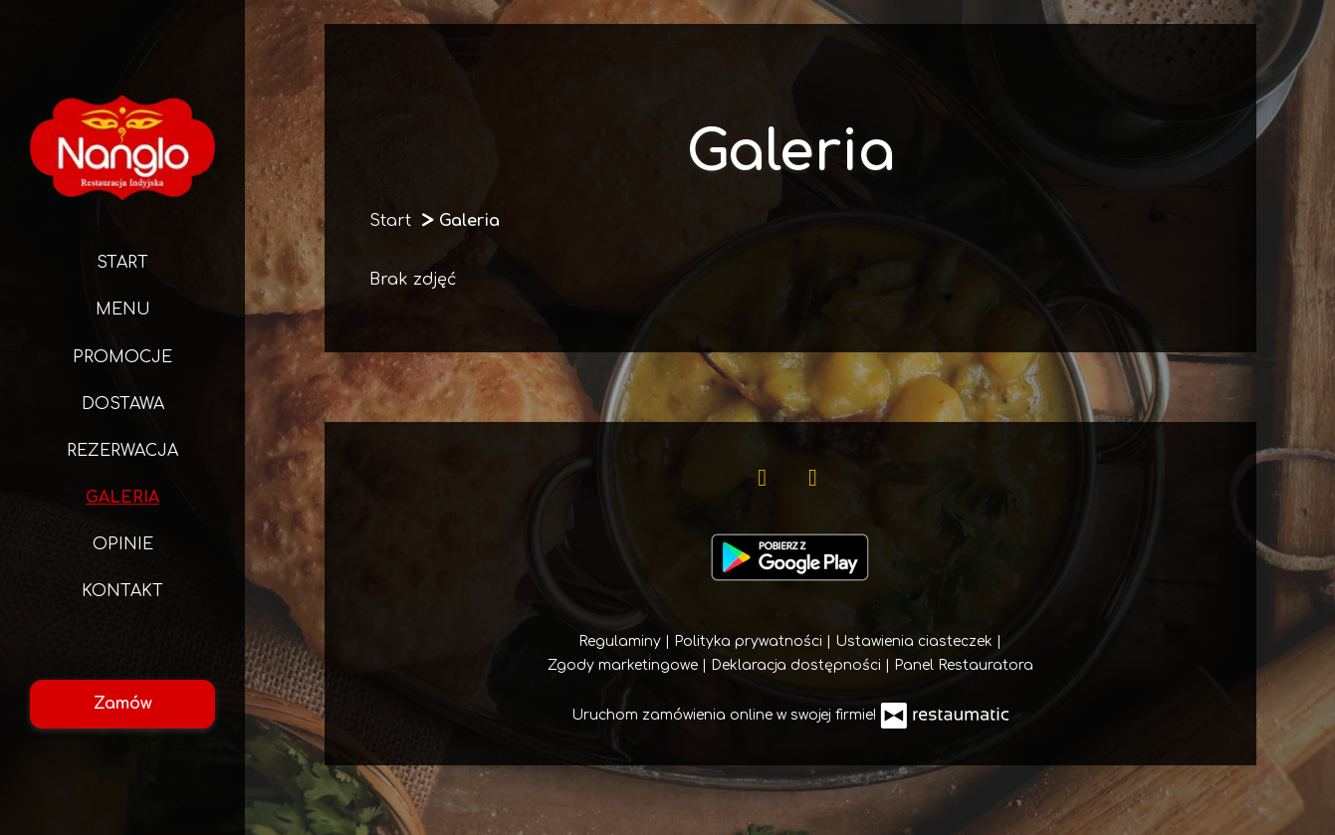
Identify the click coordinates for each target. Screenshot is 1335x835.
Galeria (122, 498)
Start (122, 263)
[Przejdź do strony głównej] (122, 147)
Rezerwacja (122, 451)
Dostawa (123, 404)
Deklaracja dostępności (798, 665)
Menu (123, 309)
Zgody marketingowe (625, 665)
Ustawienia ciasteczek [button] (916, 641)
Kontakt (122, 591)
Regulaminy (621, 641)
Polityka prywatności (750, 641)
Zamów (123, 704)
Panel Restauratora (963, 665)
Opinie (123, 544)
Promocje (122, 357)
